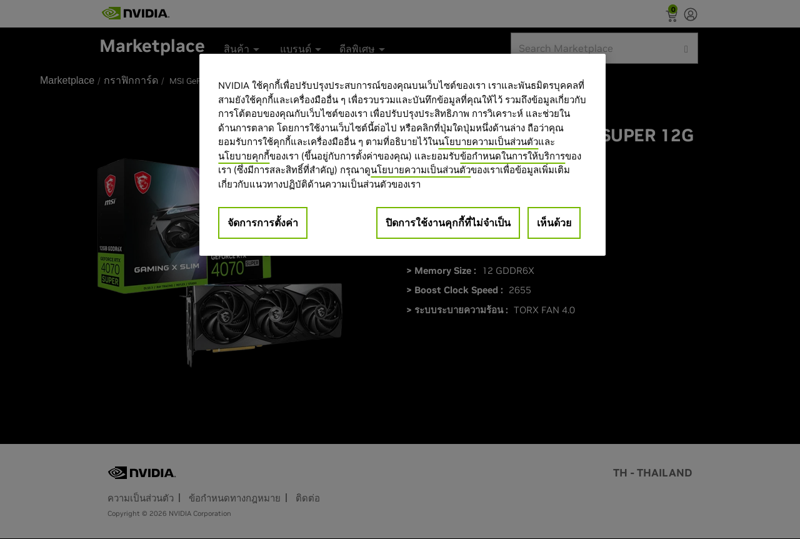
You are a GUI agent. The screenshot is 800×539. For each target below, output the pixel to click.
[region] (402, 155)
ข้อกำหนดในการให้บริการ (512, 156)
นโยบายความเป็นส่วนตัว (488, 142)
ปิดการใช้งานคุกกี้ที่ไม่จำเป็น (448, 222)
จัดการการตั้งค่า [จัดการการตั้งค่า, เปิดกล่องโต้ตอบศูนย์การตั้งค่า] (263, 222)
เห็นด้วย (554, 222)
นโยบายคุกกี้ (243, 156)
